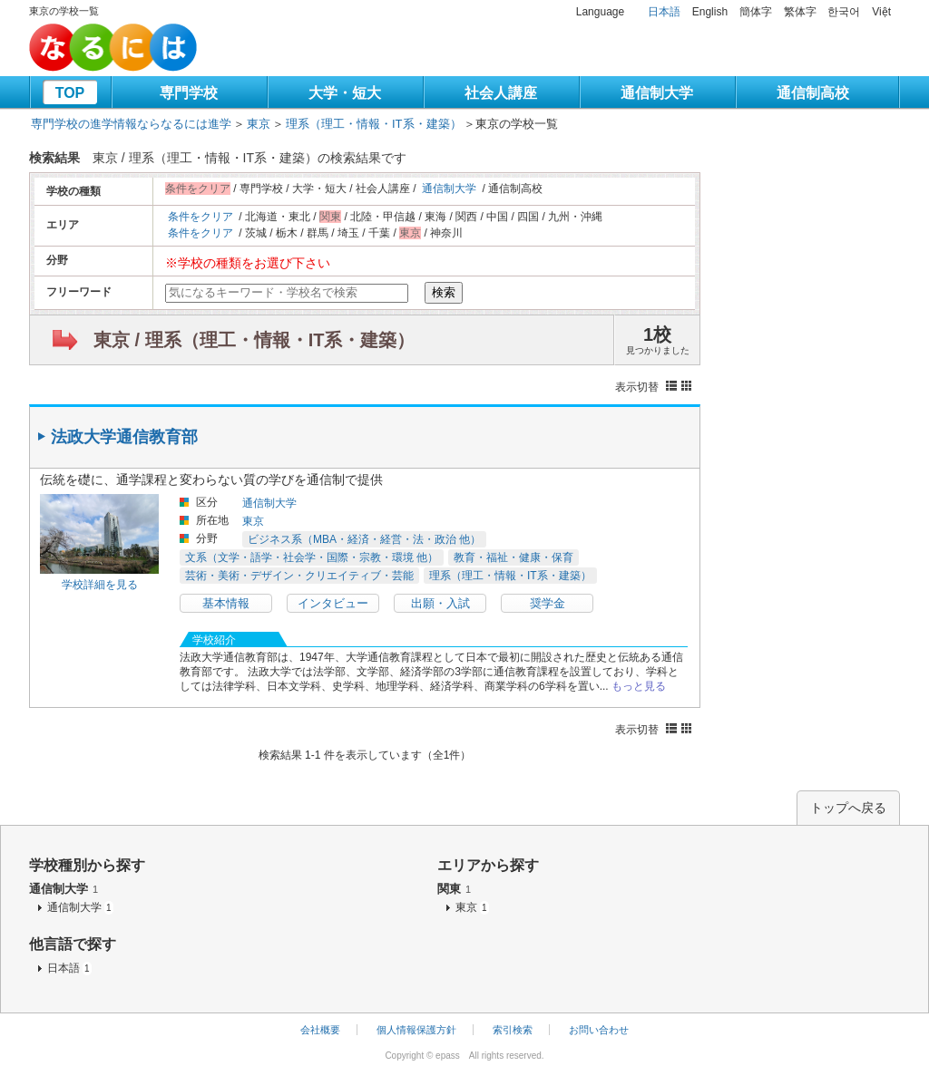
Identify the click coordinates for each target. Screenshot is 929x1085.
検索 (443, 292)
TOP (70, 93)
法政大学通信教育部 (124, 437)
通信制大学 (657, 93)
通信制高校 (813, 93)
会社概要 (320, 1029)
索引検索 (513, 1029)
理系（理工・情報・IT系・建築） (374, 124)
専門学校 (189, 93)
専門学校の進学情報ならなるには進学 (131, 124)
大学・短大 (344, 93)
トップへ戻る (848, 807)
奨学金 (547, 603)
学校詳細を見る (100, 584)
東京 (258, 124)
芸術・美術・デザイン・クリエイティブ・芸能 (299, 575)
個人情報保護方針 (416, 1029)
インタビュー (333, 603)
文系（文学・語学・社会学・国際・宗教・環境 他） (311, 557)
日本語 (664, 11)
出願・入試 (440, 603)
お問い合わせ (599, 1029)
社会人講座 (500, 93)
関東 (454, 889)
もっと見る (638, 686)
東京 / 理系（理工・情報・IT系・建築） (254, 340)
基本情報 (225, 603)
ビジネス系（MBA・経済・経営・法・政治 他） (364, 539)
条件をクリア (200, 216)
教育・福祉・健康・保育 (513, 557)
